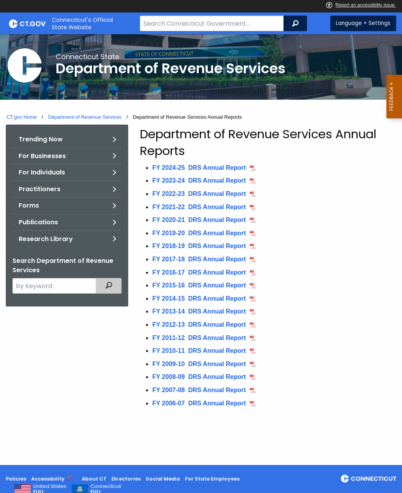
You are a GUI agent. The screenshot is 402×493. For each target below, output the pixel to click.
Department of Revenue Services (85, 117)
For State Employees (212, 478)
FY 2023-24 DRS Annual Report (199, 180)
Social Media (163, 478)
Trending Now (41, 139)
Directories (126, 478)
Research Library (46, 238)
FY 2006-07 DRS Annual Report (199, 403)
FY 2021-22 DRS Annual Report (199, 207)
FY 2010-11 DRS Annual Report (199, 350)
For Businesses (42, 155)
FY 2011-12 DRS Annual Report (199, 338)
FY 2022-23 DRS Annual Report (199, 193)
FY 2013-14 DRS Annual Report (199, 311)
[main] (201, 249)
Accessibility (48, 478)
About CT (94, 478)
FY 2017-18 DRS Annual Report (199, 259)
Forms (29, 205)
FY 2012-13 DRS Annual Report (199, 324)
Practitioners (39, 189)
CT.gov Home (22, 117)
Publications (38, 222)
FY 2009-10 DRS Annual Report (199, 364)
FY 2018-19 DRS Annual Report (199, 246)
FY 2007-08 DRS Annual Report (199, 390)
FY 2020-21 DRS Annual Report (199, 220)
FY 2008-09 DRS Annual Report (199, 376)
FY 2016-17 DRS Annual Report (199, 272)
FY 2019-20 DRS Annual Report (199, 233)
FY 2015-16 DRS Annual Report (199, 285)
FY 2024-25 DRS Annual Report (199, 167)
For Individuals (42, 172)
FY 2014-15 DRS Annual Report (199, 298)
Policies (16, 478)
